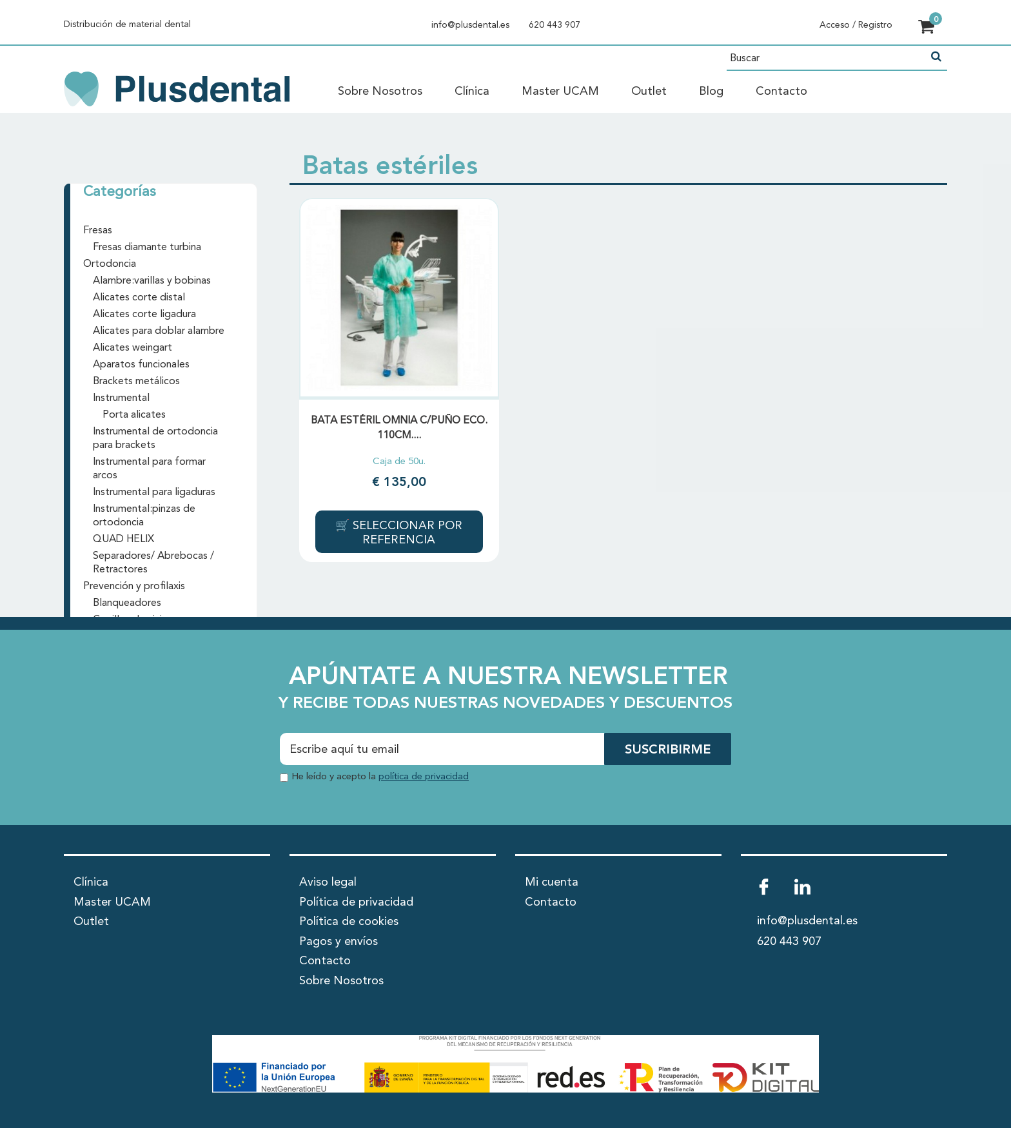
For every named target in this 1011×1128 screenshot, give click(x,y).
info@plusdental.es (470, 25)
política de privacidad (423, 777)
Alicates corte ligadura (144, 314)
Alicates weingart (132, 348)
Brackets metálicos (136, 381)
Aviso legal (328, 882)
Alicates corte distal (139, 298)
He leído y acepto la (380, 777)
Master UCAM (560, 91)
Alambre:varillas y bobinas (152, 281)
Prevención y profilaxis (134, 586)
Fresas (97, 231)
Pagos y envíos (338, 942)
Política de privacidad (356, 902)
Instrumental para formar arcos (149, 469)
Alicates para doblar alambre (158, 331)
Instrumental (121, 398)
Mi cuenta (551, 882)
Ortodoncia (109, 264)
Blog (711, 91)
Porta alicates (134, 415)
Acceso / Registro (856, 25)
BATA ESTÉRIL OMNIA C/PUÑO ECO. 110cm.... (399, 428)
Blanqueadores (127, 603)
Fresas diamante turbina (147, 247)
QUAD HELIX (123, 539)
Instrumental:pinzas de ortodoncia (144, 516)
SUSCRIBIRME (668, 750)
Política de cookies (348, 922)
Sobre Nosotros (380, 91)
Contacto (781, 91)
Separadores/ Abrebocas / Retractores (153, 563)
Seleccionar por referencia (405, 533)
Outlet (649, 91)
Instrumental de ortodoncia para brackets (155, 439)
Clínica (472, 91)
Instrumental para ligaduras (154, 492)
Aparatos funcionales (141, 365)
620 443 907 (554, 25)
